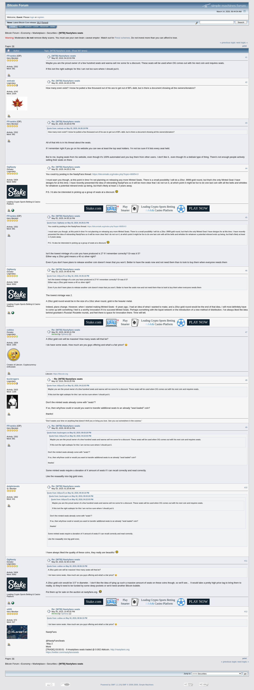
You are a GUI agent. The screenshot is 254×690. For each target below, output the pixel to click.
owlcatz (11, 80)
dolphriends (13, 486)
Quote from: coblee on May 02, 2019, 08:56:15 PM (67, 566)
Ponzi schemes (122, 37)
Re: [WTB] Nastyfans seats (66, 80)
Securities (52, 33)
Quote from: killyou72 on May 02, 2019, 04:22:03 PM (68, 386)
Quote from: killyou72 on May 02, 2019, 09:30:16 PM (68, 493)
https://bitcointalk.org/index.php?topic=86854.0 (115, 174)
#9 (246, 427)
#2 (246, 82)
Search (28, 27)
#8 (246, 380)
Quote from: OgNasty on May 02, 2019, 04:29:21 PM (68, 223)
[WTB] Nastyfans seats (71, 33)
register (40, 17)
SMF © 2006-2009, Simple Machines (137, 685)
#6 (246, 271)
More (52, 27)
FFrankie (11, 56)
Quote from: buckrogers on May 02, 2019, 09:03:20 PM (69, 433)
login (32, 17)
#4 (246, 168)
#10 (245, 487)
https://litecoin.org (60, 374)
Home (13, 27)
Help (21, 27)
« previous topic (228, 42)
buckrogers (13, 379)
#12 (245, 612)
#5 (246, 217)
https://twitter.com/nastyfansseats (62, 652)
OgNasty (11, 167)
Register (44, 27)
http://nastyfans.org (119, 649)
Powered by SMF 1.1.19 (111, 685)
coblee (10, 330)
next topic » (242, 42)
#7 (246, 332)
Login (35, 27)
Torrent (45, 23)
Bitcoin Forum (12, 33)
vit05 (9, 609)
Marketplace (39, 33)
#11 (245, 561)
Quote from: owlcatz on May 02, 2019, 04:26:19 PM (67, 128)
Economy (25, 33)
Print (244, 46)
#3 (246, 123)
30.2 (39, 23)
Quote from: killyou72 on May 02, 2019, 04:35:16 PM (68, 276)
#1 (246, 57)
